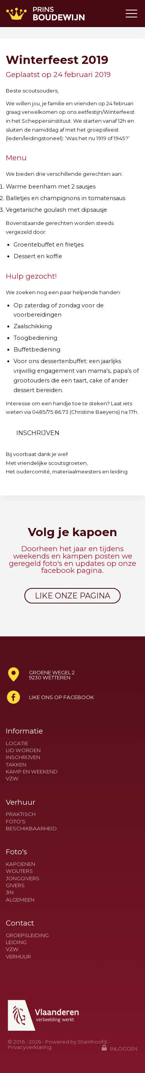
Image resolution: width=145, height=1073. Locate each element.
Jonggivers (22, 878)
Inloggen (119, 1048)
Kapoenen (20, 864)
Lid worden (23, 750)
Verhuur (18, 956)
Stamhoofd (92, 1042)
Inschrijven (38, 433)
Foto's (16, 821)
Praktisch (21, 814)
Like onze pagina (72, 595)
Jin (10, 892)
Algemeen (20, 899)
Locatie (17, 743)
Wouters (19, 871)
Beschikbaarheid (31, 828)
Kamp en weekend (32, 771)
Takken (16, 764)
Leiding (16, 942)
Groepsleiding (27, 935)
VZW (12, 778)
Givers (15, 885)
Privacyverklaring (29, 1047)
